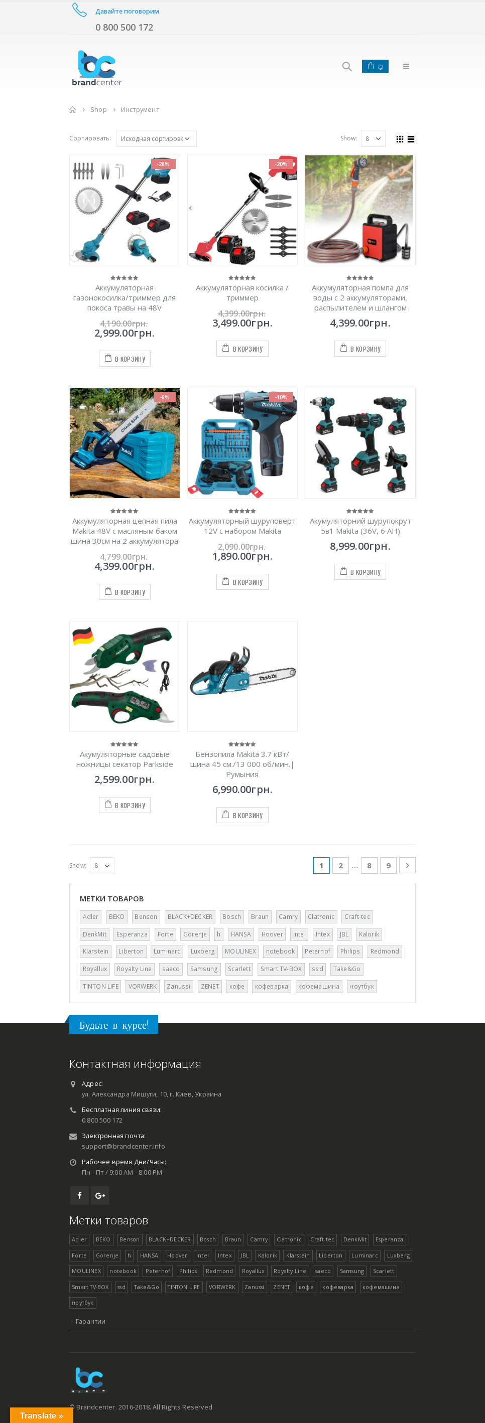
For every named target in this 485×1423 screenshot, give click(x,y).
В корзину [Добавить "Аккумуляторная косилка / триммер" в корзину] (248, 349)
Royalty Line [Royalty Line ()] (134, 969)
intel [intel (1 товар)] (299, 934)
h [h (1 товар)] (218, 934)
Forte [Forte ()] (165, 934)
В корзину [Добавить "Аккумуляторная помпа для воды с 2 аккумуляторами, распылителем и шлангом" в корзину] (365, 349)
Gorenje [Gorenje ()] (195, 934)
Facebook (79, 1195)
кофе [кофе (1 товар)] (237, 986)
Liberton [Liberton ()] (131, 951)
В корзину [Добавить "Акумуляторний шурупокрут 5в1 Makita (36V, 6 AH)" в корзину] (365, 572)
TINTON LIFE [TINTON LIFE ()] (100, 986)
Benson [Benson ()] (146, 916)
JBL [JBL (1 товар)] (344, 934)
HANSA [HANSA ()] (241, 934)
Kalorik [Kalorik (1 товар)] (369, 934)
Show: (348, 138)
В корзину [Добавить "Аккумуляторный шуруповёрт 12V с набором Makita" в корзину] (248, 582)
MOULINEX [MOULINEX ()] (240, 951)
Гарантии (91, 1321)
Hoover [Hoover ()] (272, 934)
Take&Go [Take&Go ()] (346, 969)
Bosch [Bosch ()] (231, 916)
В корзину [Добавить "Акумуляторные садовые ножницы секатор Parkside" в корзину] (130, 805)
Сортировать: (90, 138)
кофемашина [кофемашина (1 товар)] (318, 986)
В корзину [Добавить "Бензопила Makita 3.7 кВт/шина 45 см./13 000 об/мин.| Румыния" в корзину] (248, 815)
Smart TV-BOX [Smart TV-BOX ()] (281, 969)
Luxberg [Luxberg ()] (203, 951)
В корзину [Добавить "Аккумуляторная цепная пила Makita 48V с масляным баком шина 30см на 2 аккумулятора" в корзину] (130, 592)
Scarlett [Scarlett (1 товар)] (239, 969)
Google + (100, 1195)
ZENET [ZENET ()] (210, 986)
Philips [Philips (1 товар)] (350, 951)
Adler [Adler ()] (91, 916)
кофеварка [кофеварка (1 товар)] (272, 986)
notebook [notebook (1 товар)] (280, 951)
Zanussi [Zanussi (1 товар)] (178, 986)
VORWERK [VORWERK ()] (143, 986)
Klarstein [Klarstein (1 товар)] (96, 951)
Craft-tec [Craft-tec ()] (357, 916)
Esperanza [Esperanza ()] (132, 934)
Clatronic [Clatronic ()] (321, 916)
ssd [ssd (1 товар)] (317, 969)
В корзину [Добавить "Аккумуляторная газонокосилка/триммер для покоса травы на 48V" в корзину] (130, 359)
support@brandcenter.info (123, 1146)
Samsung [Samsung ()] (204, 969)
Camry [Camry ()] (288, 916)
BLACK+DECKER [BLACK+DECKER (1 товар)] (190, 916)
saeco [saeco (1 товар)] (171, 969)
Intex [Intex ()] (323, 934)
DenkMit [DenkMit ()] (94, 934)
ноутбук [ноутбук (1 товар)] (361, 986)
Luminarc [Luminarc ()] (167, 951)
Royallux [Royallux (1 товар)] (95, 969)
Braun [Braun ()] (260, 916)
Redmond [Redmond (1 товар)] (385, 951)
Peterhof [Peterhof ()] (317, 951)
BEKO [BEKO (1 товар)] (117, 916)
